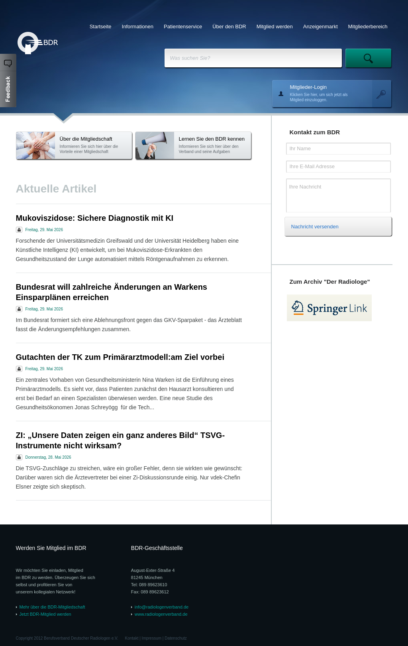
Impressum (151, 638)
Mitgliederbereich (368, 26)
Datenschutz (176, 638)
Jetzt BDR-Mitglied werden (45, 614)
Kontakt (132, 638)
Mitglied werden (275, 26)
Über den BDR (229, 26)
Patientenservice (183, 26)
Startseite (101, 26)
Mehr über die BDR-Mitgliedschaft (52, 607)
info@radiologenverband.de (161, 607)
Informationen (138, 26)
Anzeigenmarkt (320, 26)
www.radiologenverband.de (161, 614)
